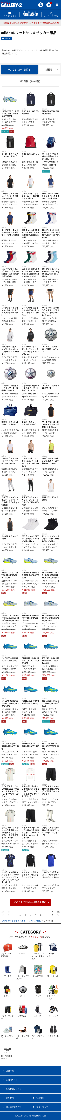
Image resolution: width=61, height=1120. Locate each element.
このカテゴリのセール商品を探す (30, 902)
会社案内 (10, 1098)
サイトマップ (42, 1107)
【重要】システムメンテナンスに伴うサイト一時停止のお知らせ (30, 23)
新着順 (49, 69)
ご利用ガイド (12, 1080)
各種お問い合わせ (13, 1089)
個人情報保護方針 (13, 1107)
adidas (7, 38)
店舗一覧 (10, 1071)
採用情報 (40, 1098)
